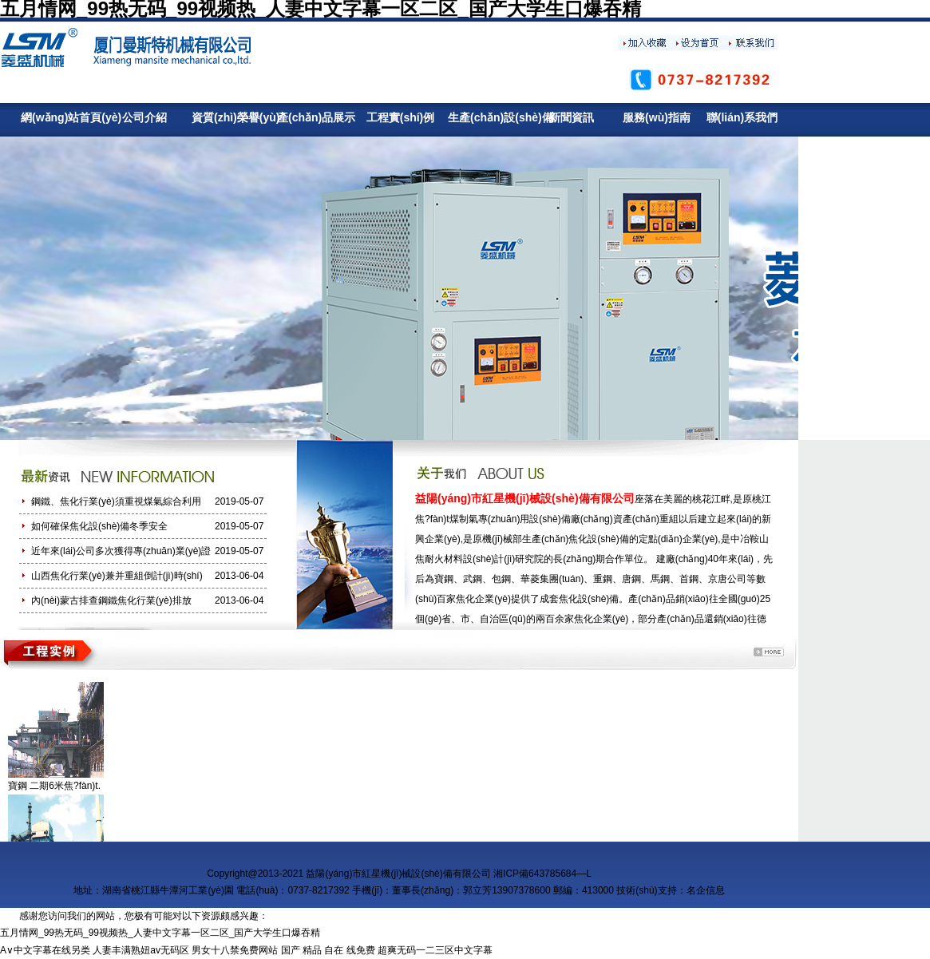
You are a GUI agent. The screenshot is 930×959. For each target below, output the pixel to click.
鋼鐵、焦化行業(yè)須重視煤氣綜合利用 (116, 501)
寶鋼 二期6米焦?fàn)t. (54, 785)
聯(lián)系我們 (742, 117)
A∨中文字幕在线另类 (45, 950)
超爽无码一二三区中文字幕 (435, 950)
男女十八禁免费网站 (235, 950)
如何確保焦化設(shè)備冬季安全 (99, 526)
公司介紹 (144, 117)
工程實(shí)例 (400, 117)
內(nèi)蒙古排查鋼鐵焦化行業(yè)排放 (111, 600)
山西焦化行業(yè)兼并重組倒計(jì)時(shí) (117, 575)
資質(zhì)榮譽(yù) (229, 117)
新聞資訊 (571, 117)
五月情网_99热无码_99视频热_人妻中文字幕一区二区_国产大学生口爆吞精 (160, 932)
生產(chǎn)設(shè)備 (486, 117)
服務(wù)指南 (657, 117)
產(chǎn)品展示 (315, 117)
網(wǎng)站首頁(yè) (59, 117)
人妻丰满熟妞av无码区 (141, 950)
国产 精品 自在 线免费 (328, 950)
